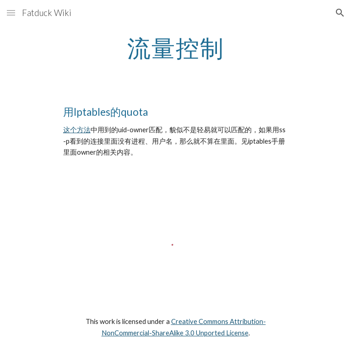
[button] (11, 12)
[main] (175, 48)
